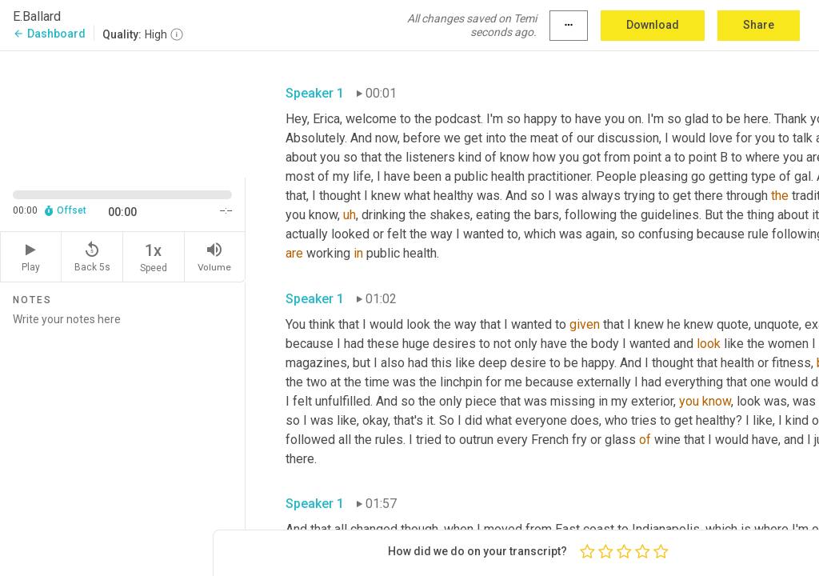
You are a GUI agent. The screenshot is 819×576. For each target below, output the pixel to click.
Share (758, 24)
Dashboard (49, 33)
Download (652, 24)
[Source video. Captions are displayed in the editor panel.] (123, 112)
